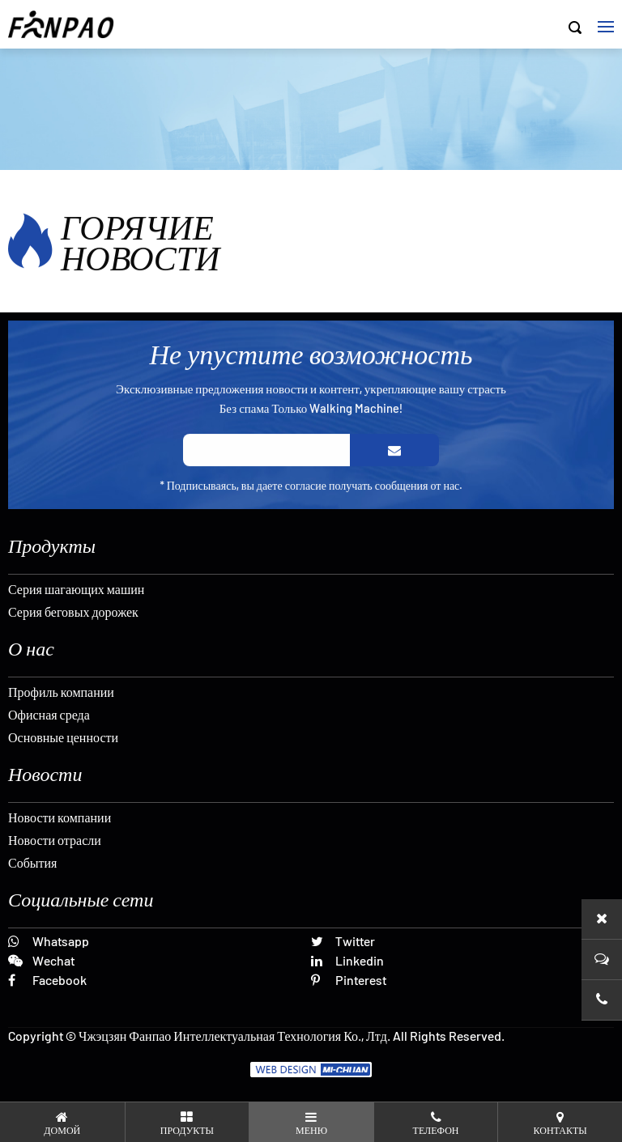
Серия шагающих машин (76, 588)
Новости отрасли (54, 839)
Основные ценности (63, 737)
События (32, 862)
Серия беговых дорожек (73, 611)
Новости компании (59, 817)
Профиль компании (61, 691)
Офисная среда (49, 714)
